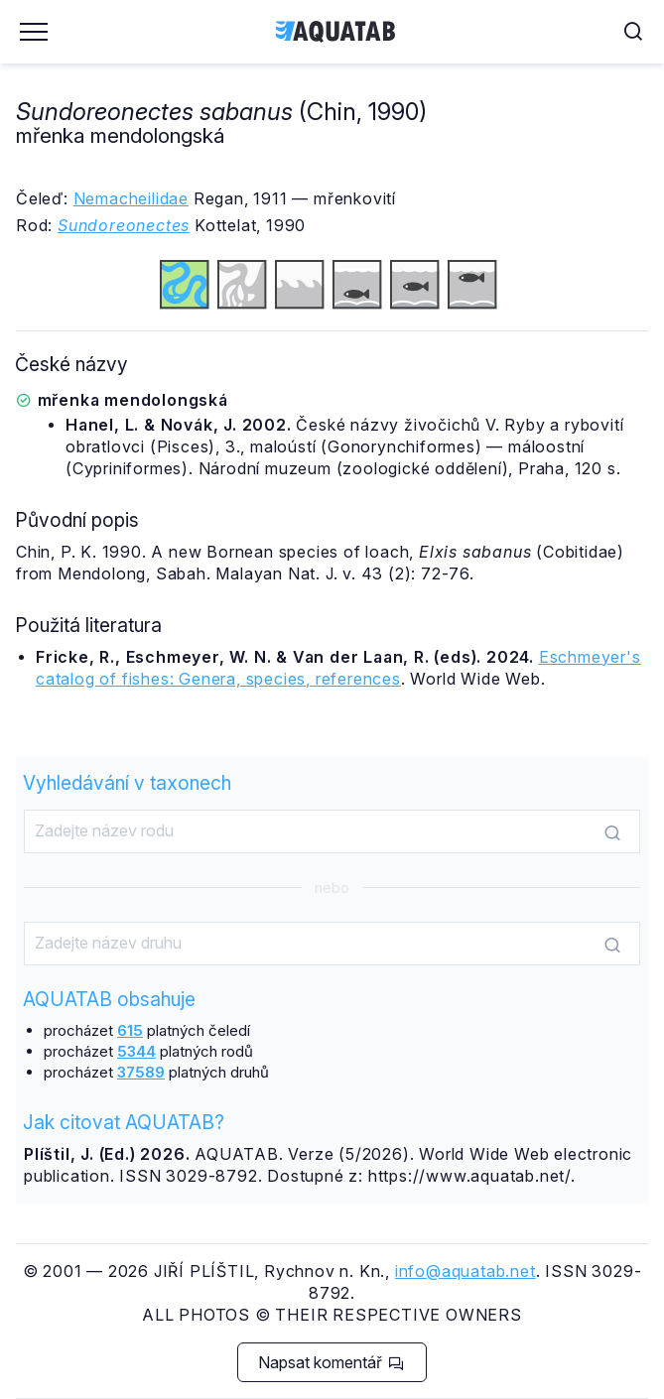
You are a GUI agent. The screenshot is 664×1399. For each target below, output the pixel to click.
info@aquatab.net (465, 1271)
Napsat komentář (331, 1362)
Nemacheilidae (131, 198)
